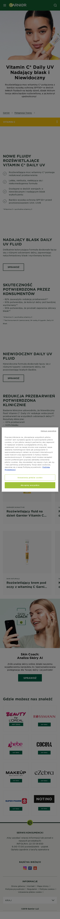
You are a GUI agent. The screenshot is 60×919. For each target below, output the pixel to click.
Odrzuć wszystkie (48, 431)
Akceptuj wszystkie (30, 485)
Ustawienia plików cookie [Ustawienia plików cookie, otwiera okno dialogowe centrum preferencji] (30, 477)
